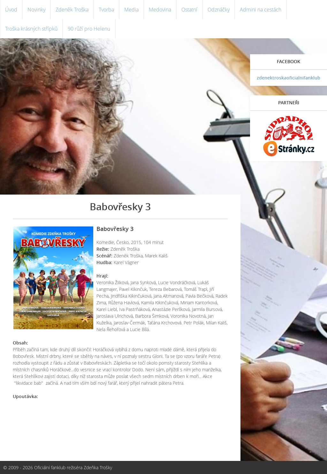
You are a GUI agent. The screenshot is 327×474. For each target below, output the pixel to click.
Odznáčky (219, 9)
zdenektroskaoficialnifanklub (288, 78)
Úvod (11, 9)
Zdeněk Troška (72, 9)
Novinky (36, 9)
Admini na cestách (260, 9)
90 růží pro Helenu (89, 28)
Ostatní (189, 9)
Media (131, 9)
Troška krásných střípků (31, 28)
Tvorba (106, 9)
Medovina (160, 9)
